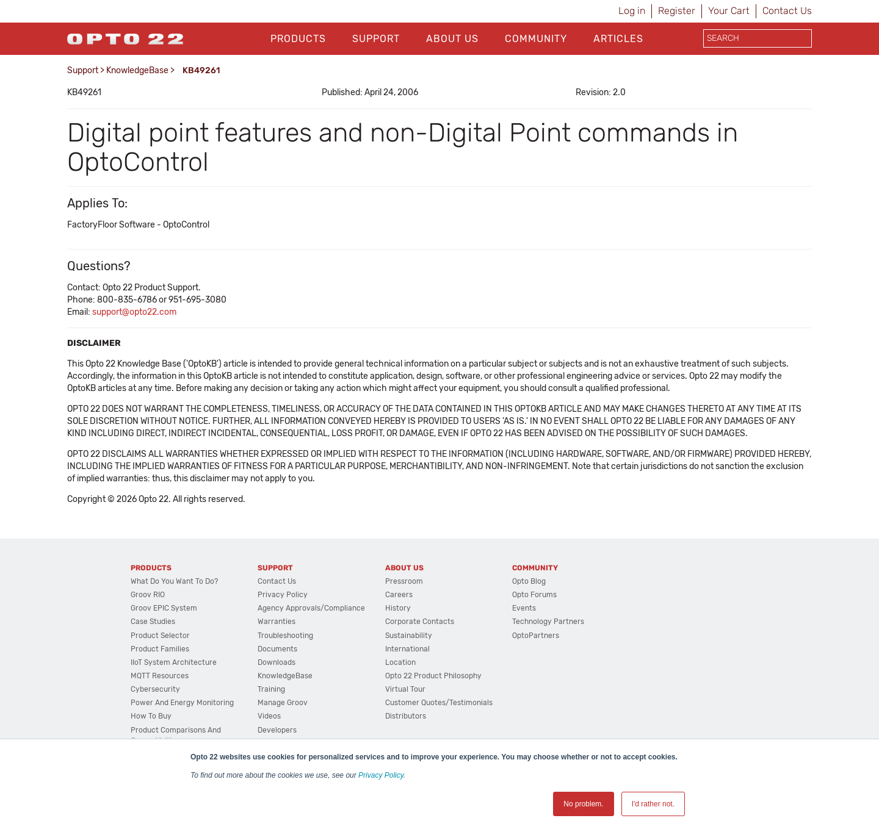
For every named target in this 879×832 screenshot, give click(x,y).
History (398, 608)
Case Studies (153, 621)
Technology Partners (548, 621)
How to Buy (151, 716)
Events (524, 608)
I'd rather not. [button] (653, 804)
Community (536, 39)
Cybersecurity (155, 689)
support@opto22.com (134, 312)
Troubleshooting (285, 635)
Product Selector (160, 635)
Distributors (405, 716)
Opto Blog (529, 581)
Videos (269, 716)
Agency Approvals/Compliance (311, 608)
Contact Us (787, 10)
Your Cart (729, 10)
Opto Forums (534, 594)
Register (676, 10)
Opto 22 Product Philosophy (433, 676)
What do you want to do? (174, 581)
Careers (399, 594)
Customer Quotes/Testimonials (439, 702)
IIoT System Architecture (174, 662)
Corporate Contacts (419, 621)
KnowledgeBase (137, 70)
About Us (452, 39)
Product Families (160, 649)
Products (298, 39)
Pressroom (404, 581)
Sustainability (408, 635)
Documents (277, 649)
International (407, 649)
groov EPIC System (164, 608)
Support (376, 39)
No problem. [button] (583, 804)
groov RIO (148, 594)
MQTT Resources (160, 676)
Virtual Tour (405, 689)
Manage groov (283, 702)
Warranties (276, 621)
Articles (618, 39)
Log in (631, 10)
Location (400, 662)
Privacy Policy (380, 775)
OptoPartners (535, 635)
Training (271, 689)
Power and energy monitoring (182, 702)
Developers (277, 730)
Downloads (276, 662)
